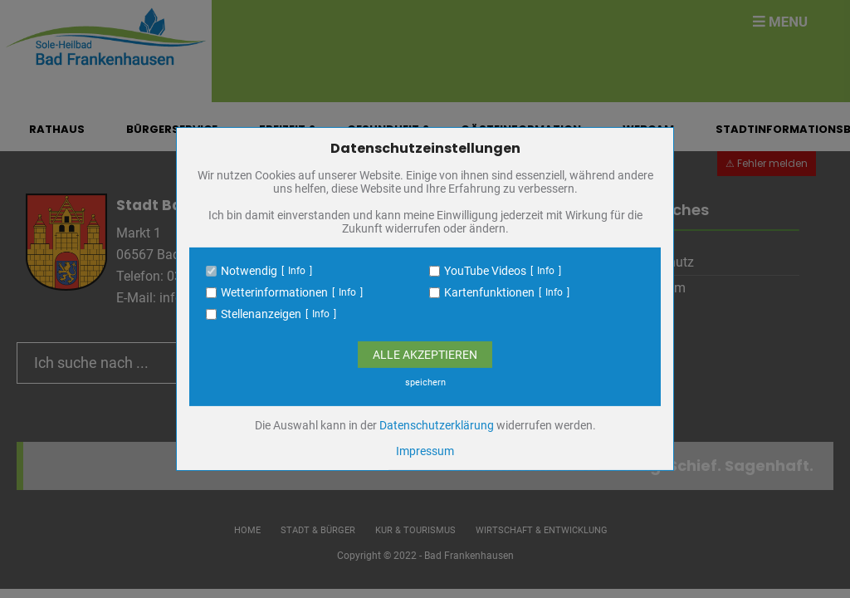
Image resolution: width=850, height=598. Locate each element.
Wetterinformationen (274, 292)
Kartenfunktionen (489, 292)
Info (296, 271)
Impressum (425, 451)
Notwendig (249, 270)
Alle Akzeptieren (425, 354)
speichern (425, 382)
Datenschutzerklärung (436, 425)
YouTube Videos (485, 270)
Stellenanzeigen (261, 314)
